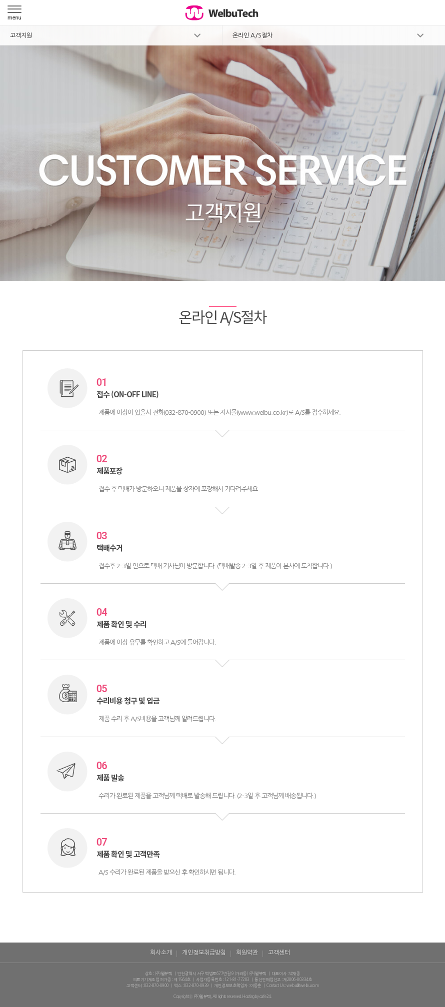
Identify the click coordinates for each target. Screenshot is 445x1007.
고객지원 (21, 35)
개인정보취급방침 (204, 953)
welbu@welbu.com (302, 986)
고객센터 (279, 953)
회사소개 (161, 953)
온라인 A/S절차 (252, 35)
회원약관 (247, 953)
